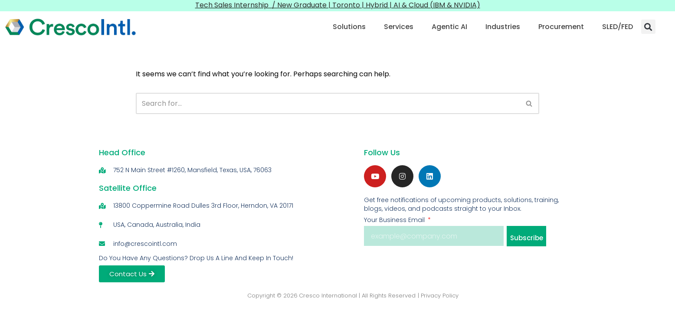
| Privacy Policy (438, 295)
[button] (648, 27)
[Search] (327, 103)
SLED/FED (617, 27)
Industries (502, 27)
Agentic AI (449, 27)
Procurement (561, 27)
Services (398, 27)
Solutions (349, 27)
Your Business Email (395, 220)
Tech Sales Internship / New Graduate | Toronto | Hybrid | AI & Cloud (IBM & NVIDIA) (337, 5)
